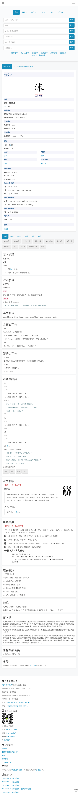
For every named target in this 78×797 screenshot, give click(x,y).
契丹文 (33, 12)
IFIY (42, 156)
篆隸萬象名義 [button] (33, 246)
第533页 (33, 666)
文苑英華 (5, 759)
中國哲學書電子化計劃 (10, 752)
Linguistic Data (7, 762)
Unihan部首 (25, 53)
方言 (33, 236)
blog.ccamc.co (24, 706)
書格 (3, 755)
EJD (5, 156)
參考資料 (39, 770)
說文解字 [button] (59, 241)
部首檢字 (14, 53)
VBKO (6, 163)
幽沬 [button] (6, 471)
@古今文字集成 (11, 729)
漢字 (16, 12)
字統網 (4, 748)
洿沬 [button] (25, 471)
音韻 (26, 236)
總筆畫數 (35, 53)
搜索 (71, 19)
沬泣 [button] (12, 471)
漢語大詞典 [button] (49, 241)
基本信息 (6, 66)
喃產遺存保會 (17, 770)
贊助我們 (7, 740)
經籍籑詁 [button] (6, 246)
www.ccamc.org (12, 702)
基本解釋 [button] (6, 241)
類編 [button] (15, 246)
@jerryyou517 (10, 733)
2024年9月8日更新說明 (10, 792)
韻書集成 (63, 53)
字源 (19, 236)
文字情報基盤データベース (23, 66)
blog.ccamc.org (12, 706)
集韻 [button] (42, 246)
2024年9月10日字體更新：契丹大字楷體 (16, 789)
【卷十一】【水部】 (13, 485)
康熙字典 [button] (69, 241)
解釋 (5, 236)
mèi (5, 107)
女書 (51, 12)
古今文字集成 (7, 685)
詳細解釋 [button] (16, 241)
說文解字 (44, 53)
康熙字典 (53, 53)
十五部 (16, 512)
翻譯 (40, 236)
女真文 (42, 12)
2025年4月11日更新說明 (11, 782)
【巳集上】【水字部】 (14, 526)
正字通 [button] (23, 246)
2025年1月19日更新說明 (11, 785)
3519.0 (43, 163)
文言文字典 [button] (26, 241)
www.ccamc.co (24, 702)
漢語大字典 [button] (37, 241)
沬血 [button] (18, 471)
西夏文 (24, 12)
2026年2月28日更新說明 (11, 778)
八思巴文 (60, 12)
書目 (12, 236)
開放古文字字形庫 (38, 55)
